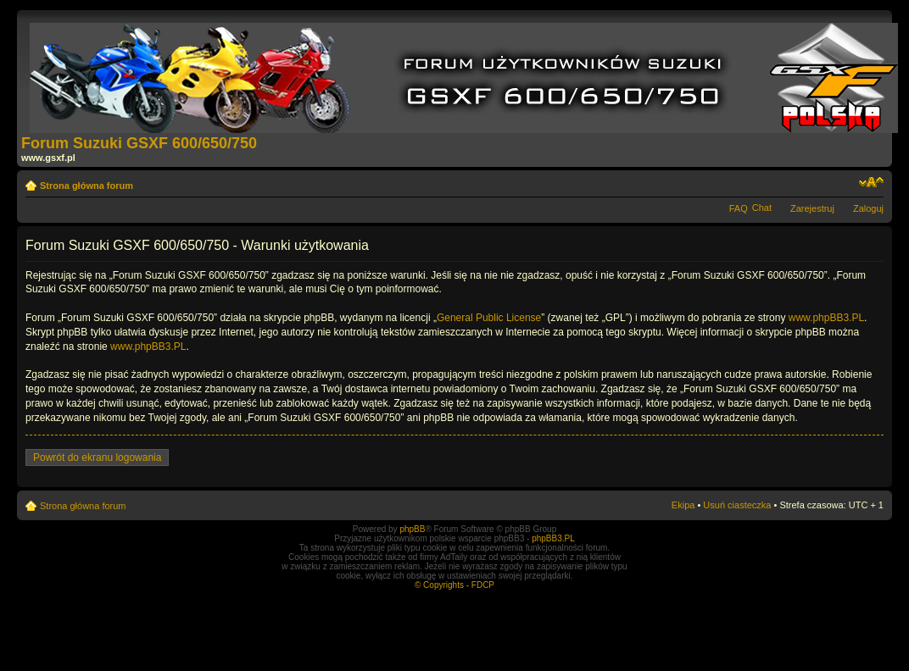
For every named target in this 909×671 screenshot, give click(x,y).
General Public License (489, 318)
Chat (762, 207)
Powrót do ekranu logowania (97, 457)
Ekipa (683, 505)
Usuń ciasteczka (737, 505)
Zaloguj (868, 208)
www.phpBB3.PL (826, 318)
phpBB (412, 529)
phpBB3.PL (553, 538)
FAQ (738, 208)
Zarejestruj (812, 208)
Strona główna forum (86, 185)
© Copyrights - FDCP (454, 585)
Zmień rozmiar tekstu (871, 182)
